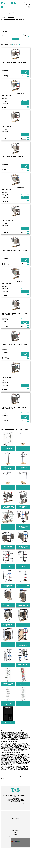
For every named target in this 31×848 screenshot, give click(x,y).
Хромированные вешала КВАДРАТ (8, 625)
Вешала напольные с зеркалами (8, 645)
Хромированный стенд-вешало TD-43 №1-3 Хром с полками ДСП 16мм (14, 376)
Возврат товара (15, 818)
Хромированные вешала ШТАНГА (23, 566)
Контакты (24, 778)
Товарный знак (8, 776)
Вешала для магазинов (14, 12)
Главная (2, 12)
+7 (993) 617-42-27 (26, 4)
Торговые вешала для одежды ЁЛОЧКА (7, 468)
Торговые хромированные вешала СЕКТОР (23, 468)
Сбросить (26, 35)
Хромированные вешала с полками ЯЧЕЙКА (8, 665)
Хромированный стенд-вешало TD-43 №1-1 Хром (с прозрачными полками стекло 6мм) (14, 345)
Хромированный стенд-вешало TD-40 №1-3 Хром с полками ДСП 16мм (14, 94)
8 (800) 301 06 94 (27, 2)
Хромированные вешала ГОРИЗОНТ (8, 586)
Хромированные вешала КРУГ (23, 605)
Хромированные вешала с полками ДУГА (8, 566)
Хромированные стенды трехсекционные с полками (8, 507)
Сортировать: (4, 44)
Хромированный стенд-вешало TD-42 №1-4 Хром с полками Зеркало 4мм (14, 314)
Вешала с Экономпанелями (23, 624)
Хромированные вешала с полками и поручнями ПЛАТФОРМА (8, 526)
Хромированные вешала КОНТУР (8, 487)
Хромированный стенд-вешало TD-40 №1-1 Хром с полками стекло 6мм (14, 63)
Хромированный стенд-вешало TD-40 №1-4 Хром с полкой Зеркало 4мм (14, 126)
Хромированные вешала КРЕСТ (8, 605)
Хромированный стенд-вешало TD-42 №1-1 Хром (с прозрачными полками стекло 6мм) (14, 251)
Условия (13, 776)
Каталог (7, 12)
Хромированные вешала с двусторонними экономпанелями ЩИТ (23, 644)
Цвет (3, 35)
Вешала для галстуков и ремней (8, 704)
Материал (4, 27)
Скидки (20, 778)
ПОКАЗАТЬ (15, 39)
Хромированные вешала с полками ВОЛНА (23, 527)
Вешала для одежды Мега (23, 664)
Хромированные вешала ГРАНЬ (8, 547)
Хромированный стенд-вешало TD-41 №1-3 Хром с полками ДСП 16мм (14, 188)
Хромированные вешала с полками (23, 487)
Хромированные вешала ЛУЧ (23, 585)
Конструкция (4, 24)
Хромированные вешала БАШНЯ (23, 507)
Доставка (16, 834)
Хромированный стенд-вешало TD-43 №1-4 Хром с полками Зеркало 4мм (14, 408)
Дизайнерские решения (6, 778)
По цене (10, 44)
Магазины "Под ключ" (20, 776)
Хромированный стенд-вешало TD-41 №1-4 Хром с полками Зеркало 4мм (14, 220)
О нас (2, 776)
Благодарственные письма (15, 820)
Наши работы (15, 778)
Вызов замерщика (15, 830)
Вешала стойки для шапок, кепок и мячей (8, 684)
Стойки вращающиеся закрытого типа (23, 704)
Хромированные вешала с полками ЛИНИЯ (23, 547)
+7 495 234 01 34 (27, 1)
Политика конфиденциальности (15, 836)
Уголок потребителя (8, 722)
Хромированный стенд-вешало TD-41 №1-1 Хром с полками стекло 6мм (14, 157)
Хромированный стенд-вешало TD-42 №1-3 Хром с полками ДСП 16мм (14, 282)
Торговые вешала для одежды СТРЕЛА (23, 449)
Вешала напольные (8, 448)
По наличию (17, 44)
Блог (15, 825)
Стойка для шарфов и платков (23, 684)
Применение (4, 31)
